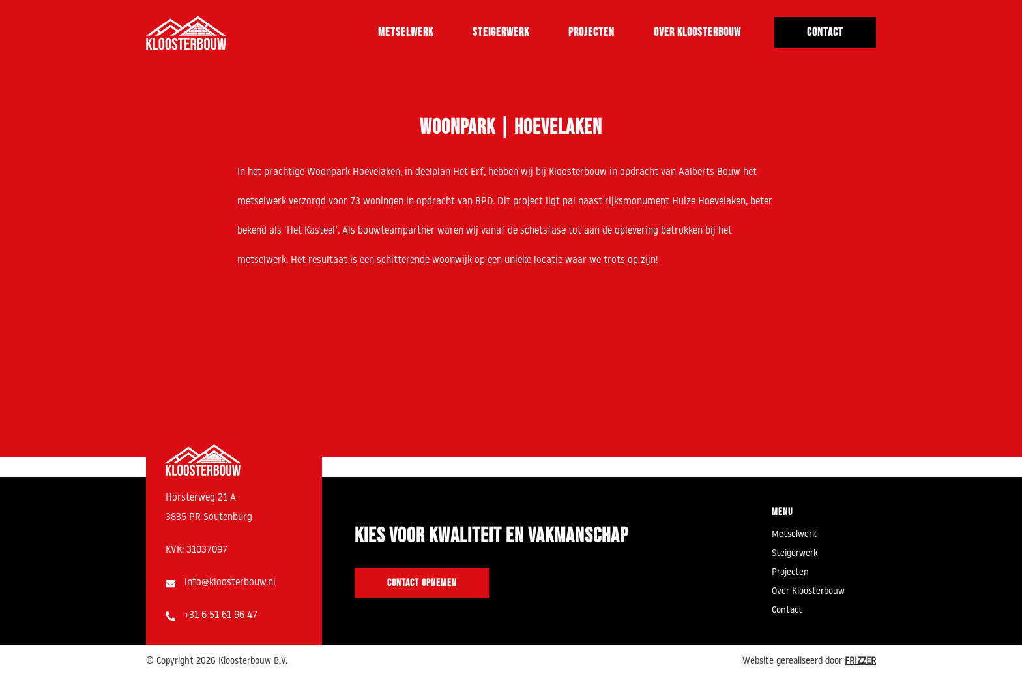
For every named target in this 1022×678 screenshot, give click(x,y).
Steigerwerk (501, 32)
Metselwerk (405, 32)
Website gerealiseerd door (809, 661)
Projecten (591, 32)
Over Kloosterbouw (697, 32)
